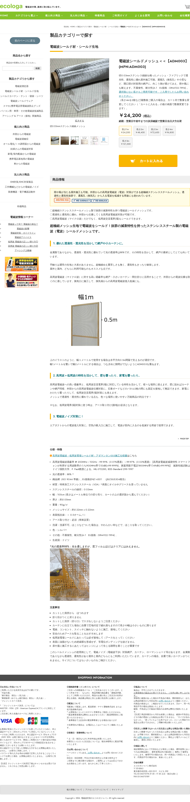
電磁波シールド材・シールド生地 (22, 91)
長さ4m (169, 131)
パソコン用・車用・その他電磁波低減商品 (21, 111)
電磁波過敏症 (21, 139)
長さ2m (140, 131)
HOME (4, 15)
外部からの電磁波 (22, 134)
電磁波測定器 (21, 86)
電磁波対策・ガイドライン (23, 233)
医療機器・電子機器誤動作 (21, 191)
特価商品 (100, 15)
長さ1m (125, 131)
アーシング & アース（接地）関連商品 (21, 115)
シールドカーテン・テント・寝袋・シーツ (21, 96)
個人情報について (74, 789)
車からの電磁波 (22, 163)
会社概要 (185, 15)
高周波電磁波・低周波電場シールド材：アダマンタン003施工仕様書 (89, 455)
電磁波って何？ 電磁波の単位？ (23, 224)
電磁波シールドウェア (21, 101)
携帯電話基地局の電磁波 (21, 158)
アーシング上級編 (23, 250)
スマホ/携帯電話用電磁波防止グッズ (21, 106)
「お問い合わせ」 (94, 752)
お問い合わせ (164, 15)
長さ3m (154, 131)
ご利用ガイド (119, 15)
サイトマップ (117, 789)
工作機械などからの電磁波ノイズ (22, 186)
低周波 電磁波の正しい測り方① (23, 241)
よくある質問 (142, 15)
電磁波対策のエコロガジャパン (94, 798)
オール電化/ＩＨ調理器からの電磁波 (21, 143)
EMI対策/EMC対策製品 (21, 181)
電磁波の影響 (23, 228)
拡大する (79, 120)
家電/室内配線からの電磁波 (22, 153)
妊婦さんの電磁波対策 (21, 148)
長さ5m (126, 142)
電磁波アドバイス (23, 237)
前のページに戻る (25, 40)
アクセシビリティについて (97, 789)
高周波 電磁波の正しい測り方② (23, 246)
